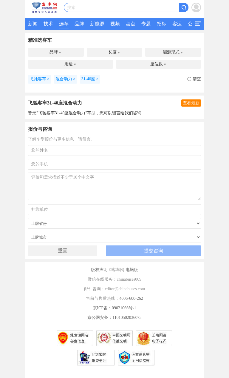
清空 (194, 79)
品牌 (79, 23)
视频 (115, 23)
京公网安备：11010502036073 (114, 317)
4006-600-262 (131, 298)
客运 (177, 23)
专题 (146, 23)
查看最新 (191, 103)
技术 (48, 23)
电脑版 (132, 270)
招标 (161, 23)
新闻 (33, 23)
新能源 (97, 23)
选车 (64, 23)
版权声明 (99, 270)
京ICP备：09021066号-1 (114, 308)
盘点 (130, 23)
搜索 (71, 7)
